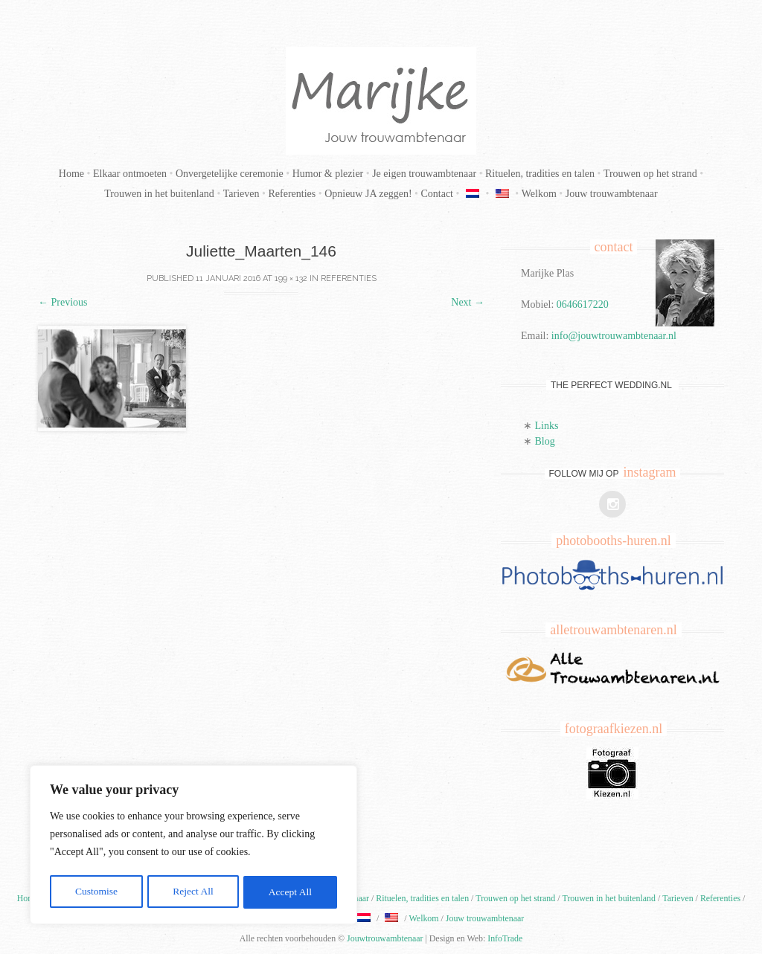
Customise (96, 891)
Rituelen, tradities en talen (540, 173)
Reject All (193, 891)
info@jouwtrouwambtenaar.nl (613, 335)
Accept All (290, 891)
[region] (193, 846)
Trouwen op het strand (650, 173)
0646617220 (583, 304)
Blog (545, 441)
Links (547, 425)
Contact (436, 193)
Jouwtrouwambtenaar (385, 938)
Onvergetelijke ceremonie (230, 173)
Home (71, 173)
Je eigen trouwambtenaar (424, 173)
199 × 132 (291, 278)
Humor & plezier (328, 173)
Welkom (539, 193)
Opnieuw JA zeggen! (368, 193)
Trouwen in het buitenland (159, 193)
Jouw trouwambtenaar (612, 193)
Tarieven (241, 193)
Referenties (292, 193)
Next (467, 302)
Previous (63, 302)
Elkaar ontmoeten (130, 173)
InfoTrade (504, 938)
